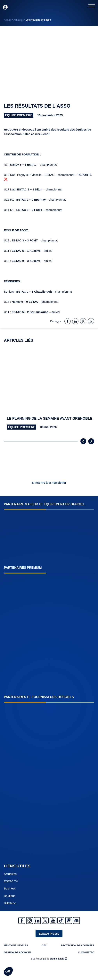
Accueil (8, 19)
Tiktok (61, 920)
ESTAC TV (11, 881)
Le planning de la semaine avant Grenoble (49, 418)
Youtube (53, 920)
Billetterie (10, 903)
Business (10, 888)
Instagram (30, 920)
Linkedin (37, 920)
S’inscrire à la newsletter (49, 482)
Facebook (22, 920)
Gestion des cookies (17, 952)
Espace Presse (49, 933)
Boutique (9, 895)
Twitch (69, 920)
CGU (44, 945)
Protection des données (77, 945)
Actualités (18, 19)
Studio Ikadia (58, 958)
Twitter (45, 920)
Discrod (76, 920)
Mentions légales (16, 945)
